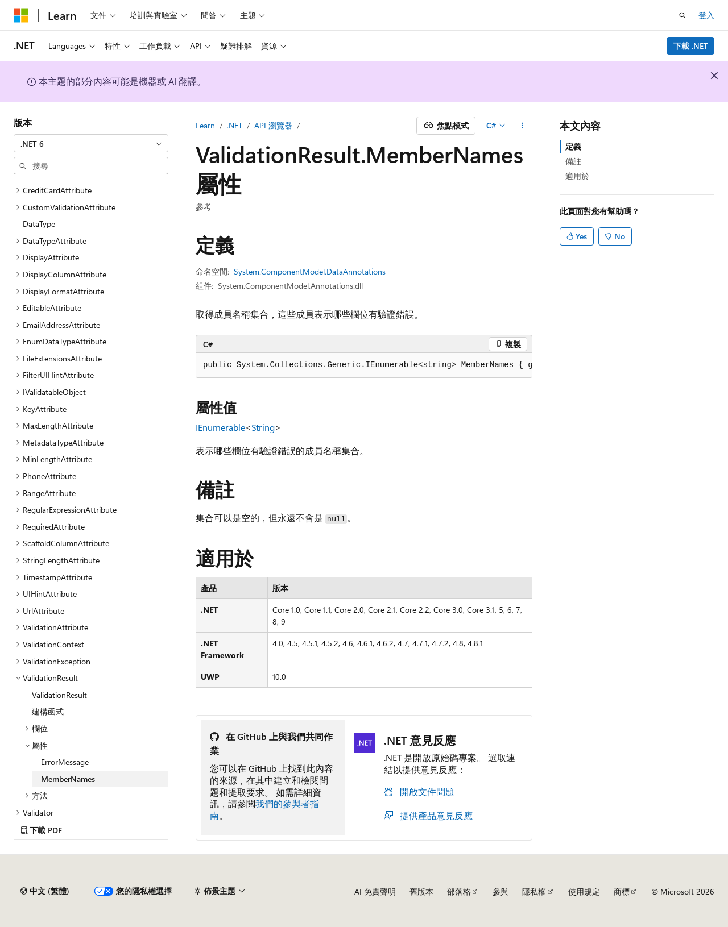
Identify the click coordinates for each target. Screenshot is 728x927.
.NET (234, 125)
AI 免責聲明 (375, 891)
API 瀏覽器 (273, 125)
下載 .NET (690, 45)
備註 (573, 161)
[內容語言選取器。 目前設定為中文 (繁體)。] (45, 891)
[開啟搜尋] (682, 15)
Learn (205, 125)
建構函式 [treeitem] (48, 711)
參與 (500, 891)
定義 (573, 146)
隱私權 (534, 891)
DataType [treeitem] (39, 223)
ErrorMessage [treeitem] (65, 761)
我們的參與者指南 (264, 809)
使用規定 (584, 891)
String (263, 427)
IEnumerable (220, 427)
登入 (706, 15)
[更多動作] (522, 126)
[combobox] (91, 143)
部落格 (459, 891)
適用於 (577, 176)
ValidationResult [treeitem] (59, 694)
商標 (622, 891)
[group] (364, 365)
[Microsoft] (21, 15)
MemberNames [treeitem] (68, 779)
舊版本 (421, 891)
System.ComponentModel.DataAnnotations (310, 271)
